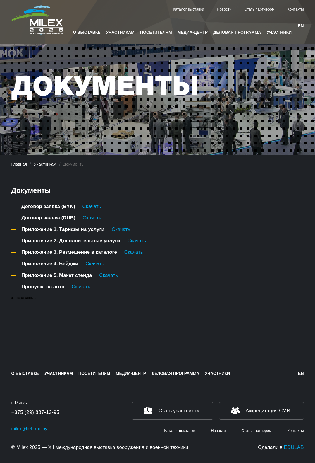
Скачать (91, 206)
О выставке (87, 32)
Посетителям (156, 32)
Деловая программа (237, 32)
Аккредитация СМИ (268, 410)
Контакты (295, 9)
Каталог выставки (188, 9)
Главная (19, 164)
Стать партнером (259, 9)
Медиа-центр (193, 32)
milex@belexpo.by (29, 428)
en (301, 25)
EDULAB (294, 447)
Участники (279, 32)
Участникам (120, 32)
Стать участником (179, 410)
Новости (224, 9)
